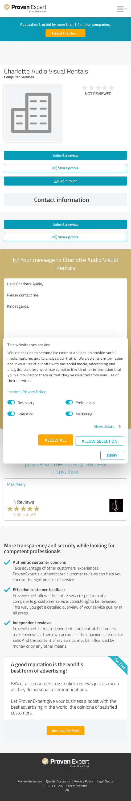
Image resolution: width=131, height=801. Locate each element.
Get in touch (65, 180)
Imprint (13, 391)
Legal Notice (105, 781)
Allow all (56, 440)
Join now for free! (65, 730)
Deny (112, 455)
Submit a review (66, 155)
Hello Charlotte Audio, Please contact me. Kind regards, (65, 308)
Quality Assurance (58, 781)
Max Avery (16, 484)
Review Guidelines (30, 781)
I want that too (64, 33)
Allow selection (99, 441)
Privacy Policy (34, 391)
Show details (104, 426)
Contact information (79, 199)
